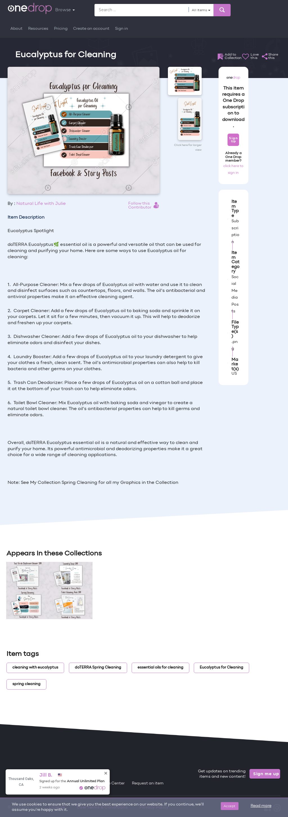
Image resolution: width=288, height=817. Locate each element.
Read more (261, 806)
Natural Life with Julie (41, 204)
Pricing (61, 29)
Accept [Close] (230, 806)
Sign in (121, 29)
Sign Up (233, 139)
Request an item (148, 783)
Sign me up (266, 773)
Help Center (113, 783)
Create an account (91, 29)
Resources (38, 29)
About (16, 29)
